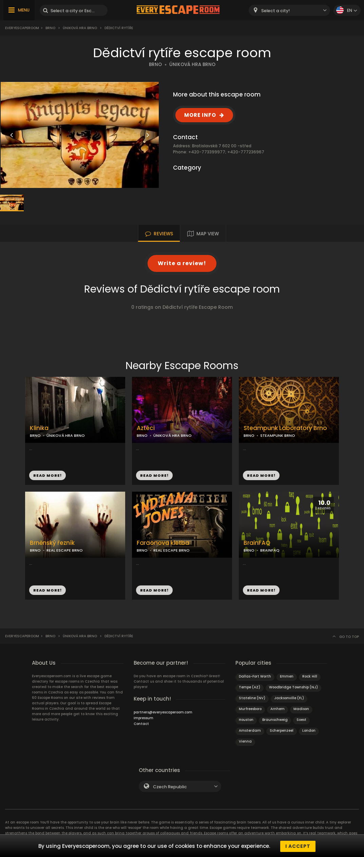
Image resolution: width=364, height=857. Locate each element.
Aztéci (146, 428)
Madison (301, 708)
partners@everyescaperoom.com (163, 712)
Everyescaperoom (22, 27)
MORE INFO (200, 115)
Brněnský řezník (52, 543)
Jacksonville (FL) (289, 698)
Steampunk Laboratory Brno (285, 428)
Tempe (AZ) (249, 687)
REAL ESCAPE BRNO (64, 550)
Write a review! (182, 263)
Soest (301, 719)
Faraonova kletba (163, 543)
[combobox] (289, 10)
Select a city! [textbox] (275, 11)
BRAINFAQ (270, 550)
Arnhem (277, 708)
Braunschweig (275, 719)
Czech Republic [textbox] (170, 787)
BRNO (155, 64)
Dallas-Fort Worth (255, 676)
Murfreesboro (250, 708)
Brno (50, 27)
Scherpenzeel (281, 730)
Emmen (286, 676)
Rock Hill (309, 676)
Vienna (245, 741)
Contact (141, 723)
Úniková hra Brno (80, 27)
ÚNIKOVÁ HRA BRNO (192, 64)
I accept (297, 846)
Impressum (143, 718)
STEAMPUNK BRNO (277, 435)
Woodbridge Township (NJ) (293, 687)
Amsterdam (250, 730)
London (308, 730)
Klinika (39, 428)
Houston (246, 719)
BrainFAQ (257, 543)
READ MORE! (47, 475)
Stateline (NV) (252, 698)
